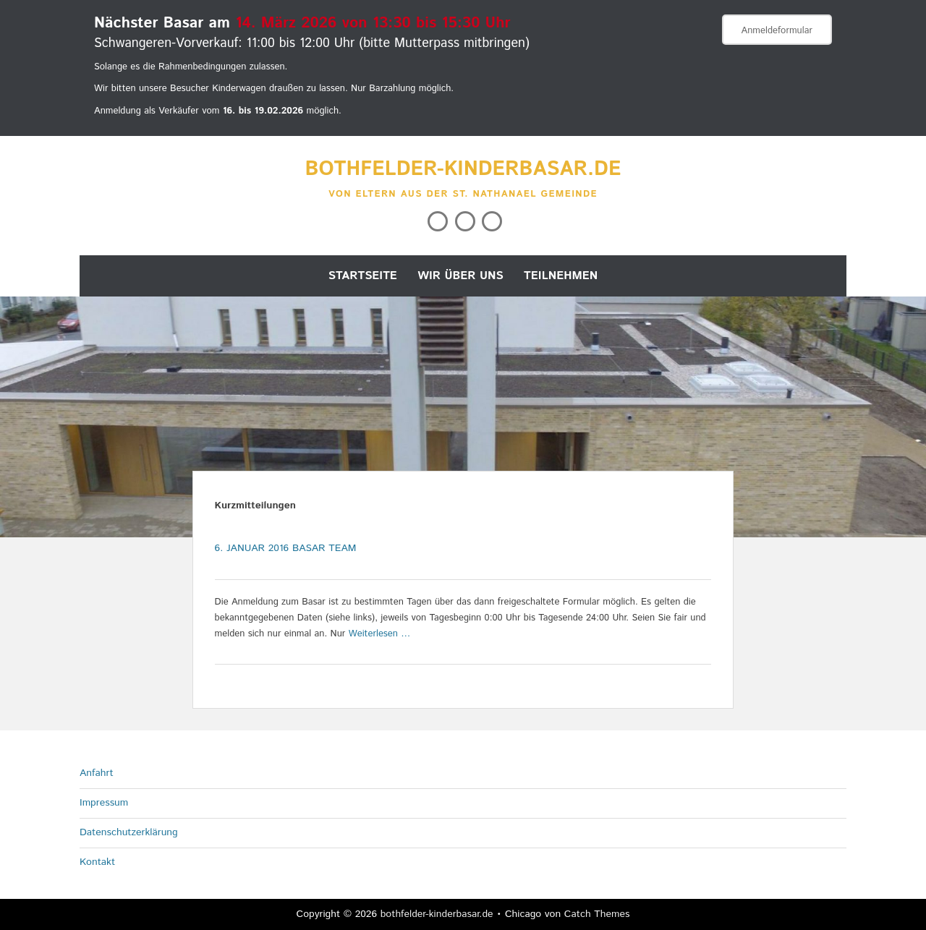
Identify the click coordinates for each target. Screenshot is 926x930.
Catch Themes (597, 914)
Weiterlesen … (380, 634)
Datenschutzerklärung (129, 832)
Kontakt (97, 862)
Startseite (362, 276)
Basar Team (324, 548)
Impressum (104, 802)
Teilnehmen (561, 276)
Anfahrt (97, 773)
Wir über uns (460, 276)
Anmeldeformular (777, 31)
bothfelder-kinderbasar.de (463, 169)
